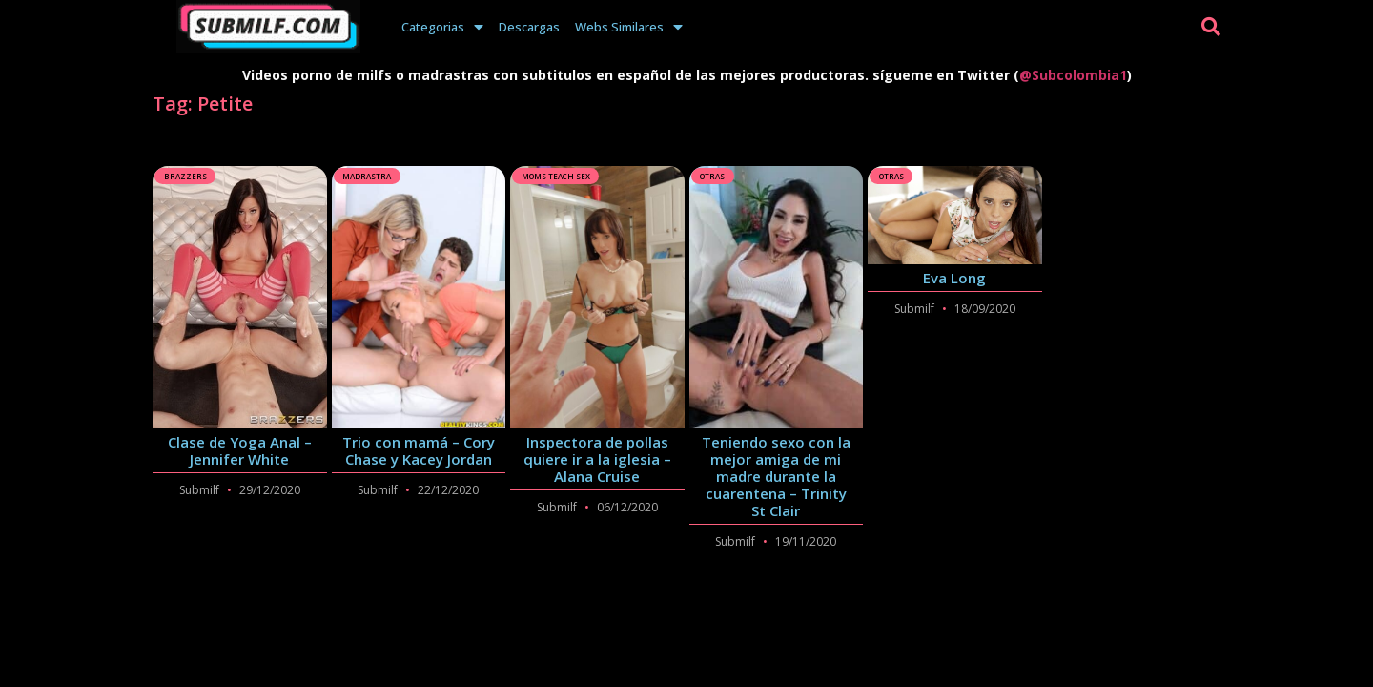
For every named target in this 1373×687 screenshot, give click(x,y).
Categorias (442, 26)
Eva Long (954, 277)
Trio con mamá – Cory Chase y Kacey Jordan (418, 450)
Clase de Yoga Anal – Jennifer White (240, 450)
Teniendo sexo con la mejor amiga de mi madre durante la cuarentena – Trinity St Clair (776, 476)
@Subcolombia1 (1073, 75)
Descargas (529, 26)
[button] (1211, 27)
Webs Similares (629, 26)
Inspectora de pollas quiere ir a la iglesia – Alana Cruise (597, 459)
